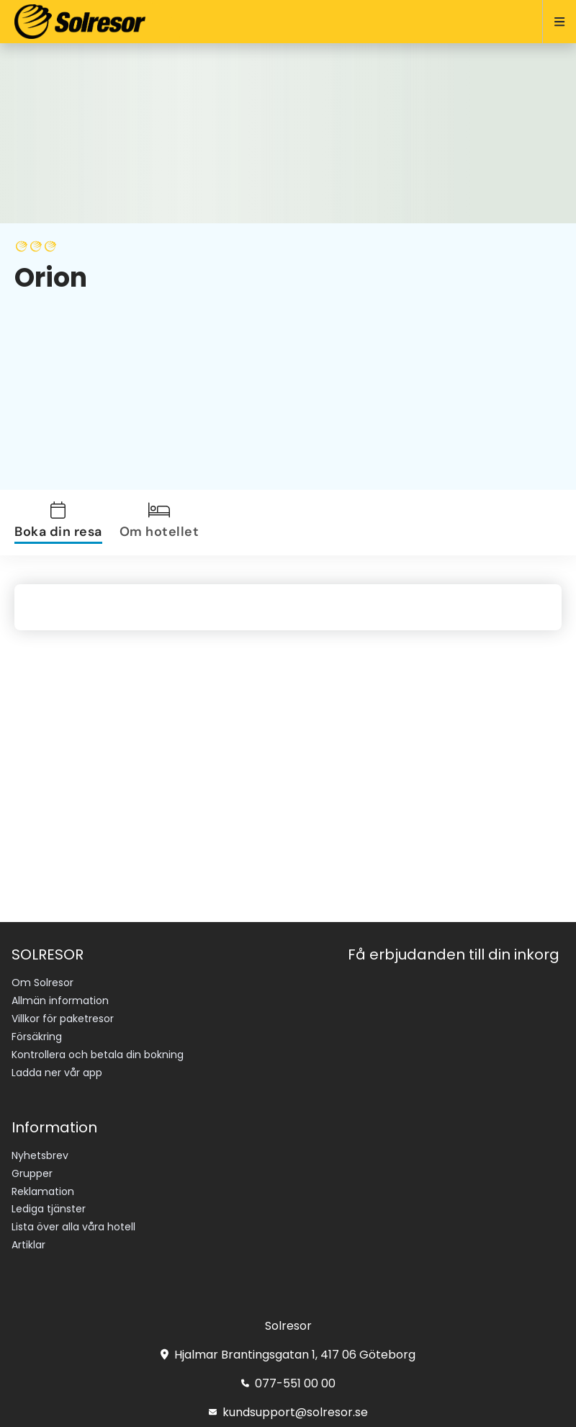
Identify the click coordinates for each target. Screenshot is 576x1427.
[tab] (61, 522)
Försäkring (37, 1036)
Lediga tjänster (49, 1209)
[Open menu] (553, 21)
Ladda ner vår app (57, 1072)
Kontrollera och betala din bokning (98, 1054)
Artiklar (28, 1245)
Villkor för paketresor (63, 1018)
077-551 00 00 (288, 1383)
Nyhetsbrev (40, 1155)
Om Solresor (42, 982)
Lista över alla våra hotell (73, 1227)
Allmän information (60, 1000)
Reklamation (43, 1191)
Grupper (32, 1173)
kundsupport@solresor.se (288, 1412)
